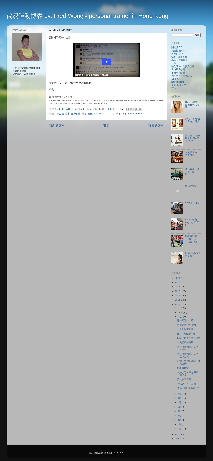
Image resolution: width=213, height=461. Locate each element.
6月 (180, 407)
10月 (180, 316)
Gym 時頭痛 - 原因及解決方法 (192, 105)
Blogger (119, 452)
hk (112, 113)
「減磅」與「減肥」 (187, 384)
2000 (178, 438)
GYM (107, 113)
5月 (180, 411)
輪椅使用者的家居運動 (188, 338)
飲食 (173, 63)
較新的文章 (57, 125)
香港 (67, 113)
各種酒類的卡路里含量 (192, 153)
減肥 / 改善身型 (179, 57)
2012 (178, 434)
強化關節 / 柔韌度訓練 (182, 66)
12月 (180, 308)
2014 (178, 300)
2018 (178, 282)
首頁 (106, 125)
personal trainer (135, 113)
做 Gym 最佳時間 (186, 333)
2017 (178, 286)
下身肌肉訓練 (178, 72)
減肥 (84, 113)
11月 (180, 312)
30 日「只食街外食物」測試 (192, 120)
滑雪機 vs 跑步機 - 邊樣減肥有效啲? (192, 138)
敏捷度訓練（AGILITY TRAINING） (191, 239)
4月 (180, 415)
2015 (178, 295)
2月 (180, 424)
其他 (173, 88)
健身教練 (75, 113)
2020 (178, 278)
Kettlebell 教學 (178, 85)
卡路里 (60, 113)
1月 (180, 428)
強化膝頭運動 (184, 379)
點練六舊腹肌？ (179, 60)
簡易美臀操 (191, 186)
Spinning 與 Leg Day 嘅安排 (192, 222)
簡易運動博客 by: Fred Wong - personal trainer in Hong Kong (87, 15)
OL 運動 (175, 79)
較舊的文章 (156, 125)
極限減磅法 (183, 368)
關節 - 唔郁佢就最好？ (188, 388)
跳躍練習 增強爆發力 (188, 325)
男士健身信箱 (178, 54)
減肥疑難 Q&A (178, 50)
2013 (178, 304)
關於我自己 (177, 47)
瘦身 (90, 113)
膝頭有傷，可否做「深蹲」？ (192, 172)
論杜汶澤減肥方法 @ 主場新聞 (188, 355)
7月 (180, 402)
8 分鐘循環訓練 (185, 329)
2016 (178, 291)
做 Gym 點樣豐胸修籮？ (192, 254)
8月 (180, 398)
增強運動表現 (178, 82)
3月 (180, 420)
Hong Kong (120, 113)
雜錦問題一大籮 (185, 320)
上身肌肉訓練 (178, 69)
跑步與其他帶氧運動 (181, 76)
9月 (180, 393)
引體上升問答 (192, 203)
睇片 (52, 89)
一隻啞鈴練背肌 (185, 342)
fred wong (98, 113)
